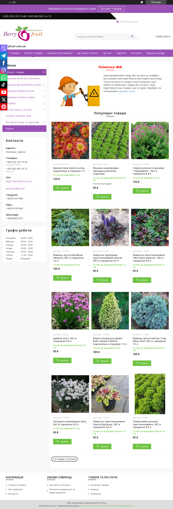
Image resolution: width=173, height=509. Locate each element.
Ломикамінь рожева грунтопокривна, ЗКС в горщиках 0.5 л (147, 424)
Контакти (136, 53)
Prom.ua (103, 503)
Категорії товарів (100, 485)
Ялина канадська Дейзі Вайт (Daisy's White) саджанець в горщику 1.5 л (110, 341)
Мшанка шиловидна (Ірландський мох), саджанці (106, 170)
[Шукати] (132, 37)
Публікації (96, 493)
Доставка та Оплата (60, 485)
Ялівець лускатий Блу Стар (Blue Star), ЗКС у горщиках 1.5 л (149, 341)
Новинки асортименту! (59, 53)
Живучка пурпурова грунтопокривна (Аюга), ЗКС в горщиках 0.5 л (108, 257)
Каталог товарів (111, 8)
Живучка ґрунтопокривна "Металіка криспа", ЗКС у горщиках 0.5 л (149, 257)
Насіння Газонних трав (18, 115)
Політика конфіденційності (121, 505)
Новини (95, 489)
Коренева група (126, 91)
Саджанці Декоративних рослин (23, 84)
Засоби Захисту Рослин (19, 109)
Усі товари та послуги (64, 459)
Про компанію (15, 489)
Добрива (10, 103)
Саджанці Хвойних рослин (20, 90)
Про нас (107, 53)
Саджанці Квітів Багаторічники (23, 78)
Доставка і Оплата (87, 53)
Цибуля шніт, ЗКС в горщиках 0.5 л (65, 340)
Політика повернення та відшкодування (62, 491)
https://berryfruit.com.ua (18, 181)
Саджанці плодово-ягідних (20, 97)
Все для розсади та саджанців (22, 122)
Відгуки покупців (155, 53)
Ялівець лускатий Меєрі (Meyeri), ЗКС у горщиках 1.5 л (68, 257)
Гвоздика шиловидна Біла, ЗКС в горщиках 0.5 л (70, 423)
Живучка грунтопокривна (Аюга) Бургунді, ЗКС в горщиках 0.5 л (109, 424)
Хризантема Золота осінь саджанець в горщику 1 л (69, 169)
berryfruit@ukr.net (15, 188)
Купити (64, 187)
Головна (14, 53)
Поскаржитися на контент (93, 505)
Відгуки (10, 128)
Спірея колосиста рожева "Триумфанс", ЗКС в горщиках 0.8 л (148, 170)
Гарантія (121, 53)
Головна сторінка (17, 485)
